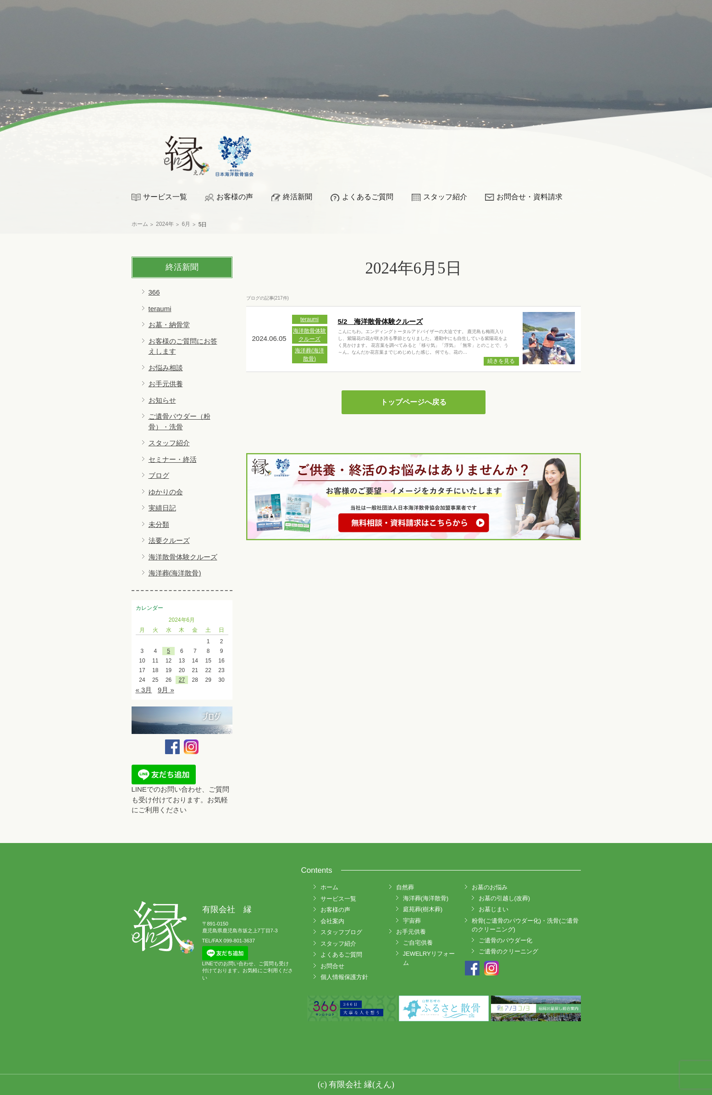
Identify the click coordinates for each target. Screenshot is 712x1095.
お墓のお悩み (490, 887)
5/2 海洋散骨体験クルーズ (380, 321)
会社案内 (332, 921)
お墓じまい (493, 909)
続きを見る (501, 361)
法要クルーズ (169, 540)
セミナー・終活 (173, 459)
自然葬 (405, 887)
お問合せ (332, 966)
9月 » (166, 690)
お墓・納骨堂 (169, 324)
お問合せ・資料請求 (530, 197)
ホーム (329, 887)
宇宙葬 (412, 920)
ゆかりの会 (166, 492)
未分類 (159, 524)
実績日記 (162, 508)
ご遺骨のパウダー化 (505, 940)
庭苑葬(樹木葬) (423, 909)
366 (154, 292)
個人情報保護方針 (344, 977)
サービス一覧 (165, 197)
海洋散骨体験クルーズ (183, 557)
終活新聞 (297, 197)
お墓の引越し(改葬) (504, 898)
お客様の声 (234, 197)
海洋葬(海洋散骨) (175, 573)
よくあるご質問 (367, 197)
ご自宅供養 (418, 942)
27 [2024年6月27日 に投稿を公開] (182, 680)
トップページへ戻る (414, 402)
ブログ (159, 475)
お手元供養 (166, 384)
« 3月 (144, 690)
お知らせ (162, 400)
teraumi (160, 308)
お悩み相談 (166, 368)
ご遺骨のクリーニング (508, 951)
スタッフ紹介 (445, 197)
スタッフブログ (341, 932)
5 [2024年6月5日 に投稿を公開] (168, 651)
